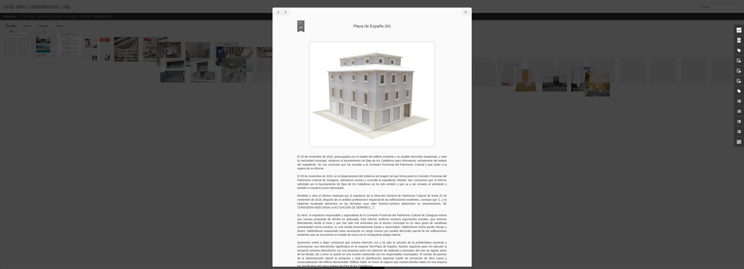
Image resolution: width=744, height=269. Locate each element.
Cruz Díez (28, 16)
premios (57, 16)
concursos (43, 16)
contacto (85, 16)
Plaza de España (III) (372, 26)
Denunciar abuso (419, 267)
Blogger (406, 267)
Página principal (103, 16)
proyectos (71, 16)
